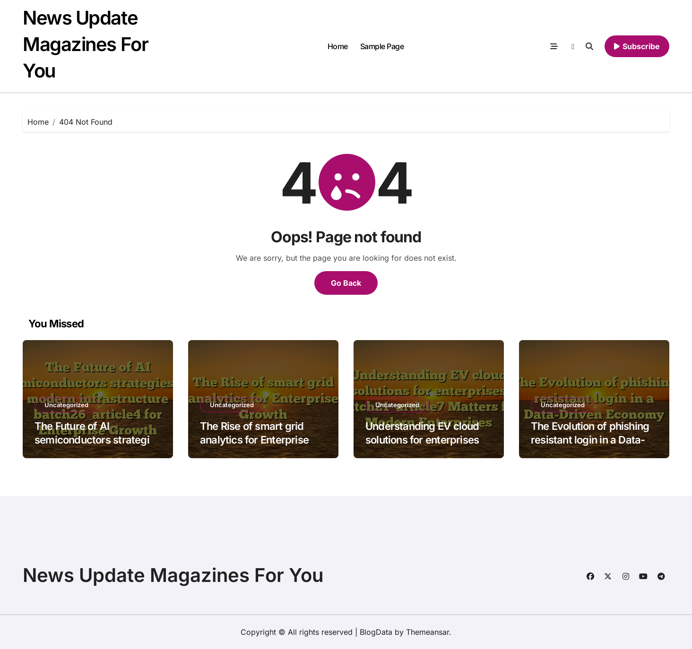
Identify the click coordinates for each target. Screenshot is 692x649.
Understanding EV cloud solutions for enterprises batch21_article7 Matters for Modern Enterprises (423, 446)
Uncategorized (66, 405)
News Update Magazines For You (85, 44)
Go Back (346, 283)
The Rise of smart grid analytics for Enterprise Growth (254, 439)
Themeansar (427, 632)
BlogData (376, 632)
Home (338, 46)
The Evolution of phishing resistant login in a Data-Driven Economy (590, 439)
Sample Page (382, 46)
